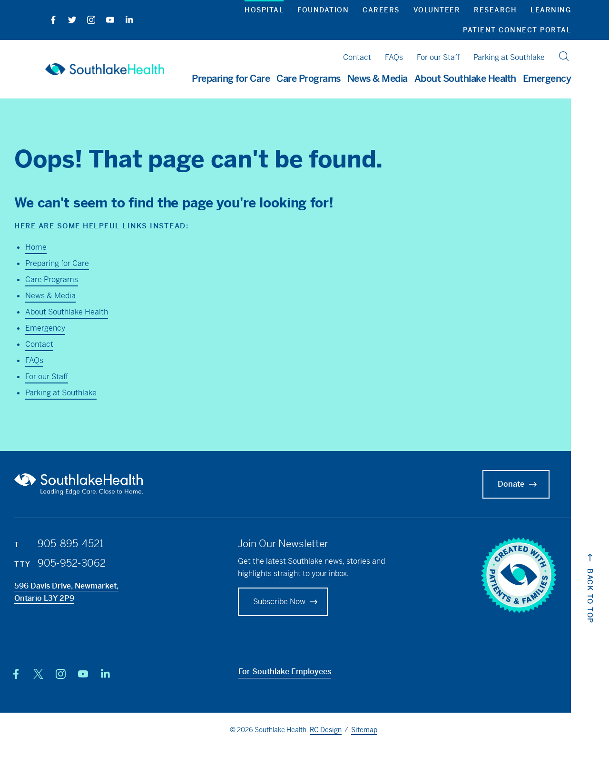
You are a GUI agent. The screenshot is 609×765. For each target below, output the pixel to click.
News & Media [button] (377, 79)
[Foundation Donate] (283, 602)
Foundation (323, 10)
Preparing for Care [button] (231, 79)
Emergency (547, 79)
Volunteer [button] (437, 10)
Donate (518, 484)
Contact (357, 57)
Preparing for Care (57, 263)
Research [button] (495, 10)
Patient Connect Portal (517, 30)
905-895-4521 (71, 544)
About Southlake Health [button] (465, 79)
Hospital (264, 10)
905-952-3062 (72, 563)
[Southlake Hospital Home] (104, 69)
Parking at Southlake (509, 57)
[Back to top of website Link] (590, 597)
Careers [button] (381, 10)
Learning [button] (550, 10)
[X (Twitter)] (38, 674)
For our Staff (438, 57)
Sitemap (364, 730)
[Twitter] (70, 20)
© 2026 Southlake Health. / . (304, 730)
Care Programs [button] (308, 79)
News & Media (50, 296)
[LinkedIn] (127, 20)
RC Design (326, 730)
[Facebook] (51, 20)
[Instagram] (89, 20)
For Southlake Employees (284, 672)
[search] (564, 56)
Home (36, 247)
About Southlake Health (66, 312)
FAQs (394, 57)
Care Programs (51, 279)
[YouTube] (108, 20)
